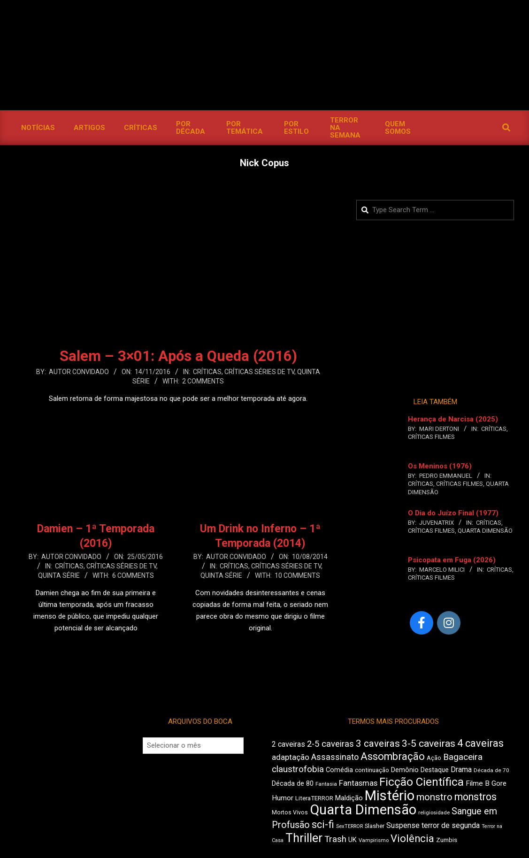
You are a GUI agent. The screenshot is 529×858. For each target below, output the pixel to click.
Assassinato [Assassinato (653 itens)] (335, 757)
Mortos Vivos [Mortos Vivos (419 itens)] (290, 812)
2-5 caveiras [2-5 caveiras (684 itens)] (330, 744)
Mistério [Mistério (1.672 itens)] (389, 796)
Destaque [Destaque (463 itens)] (435, 770)
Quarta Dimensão (485, 530)
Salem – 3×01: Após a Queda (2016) (178, 356)
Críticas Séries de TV (259, 371)
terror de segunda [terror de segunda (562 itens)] (451, 825)
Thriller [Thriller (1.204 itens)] (303, 838)
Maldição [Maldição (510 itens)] (349, 798)
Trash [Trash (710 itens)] (335, 839)
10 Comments (297, 575)
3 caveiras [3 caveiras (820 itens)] (378, 743)
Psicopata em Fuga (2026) (452, 560)
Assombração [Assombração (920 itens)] (392, 756)
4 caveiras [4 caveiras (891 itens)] (480, 743)
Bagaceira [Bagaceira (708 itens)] (463, 757)
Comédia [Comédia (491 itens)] (339, 770)
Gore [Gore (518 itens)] (498, 783)
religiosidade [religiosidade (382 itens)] (434, 813)
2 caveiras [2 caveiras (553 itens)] (288, 744)
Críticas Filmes (431, 436)
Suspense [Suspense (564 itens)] (403, 825)
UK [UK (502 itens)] (352, 839)
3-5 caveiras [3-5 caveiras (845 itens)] (428, 743)
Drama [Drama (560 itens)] (461, 769)
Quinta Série (59, 575)
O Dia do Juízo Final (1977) (453, 513)
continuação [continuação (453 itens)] (372, 770)
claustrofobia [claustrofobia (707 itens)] (298, 769)
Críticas (207, 371)
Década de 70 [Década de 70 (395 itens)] (491, 770)
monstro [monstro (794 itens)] (434, 797)
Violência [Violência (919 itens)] (412, 838)
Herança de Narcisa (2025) (453, 419)
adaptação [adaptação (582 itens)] (290, 757)
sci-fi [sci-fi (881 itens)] (323, 824)
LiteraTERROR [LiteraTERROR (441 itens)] (314, 798)
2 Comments (203, 381)
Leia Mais (178, 417)
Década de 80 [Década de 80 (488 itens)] (293, 784)
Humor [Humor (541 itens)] (282, 798)
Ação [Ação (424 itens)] (434, 757)
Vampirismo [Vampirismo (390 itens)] (374, 840)
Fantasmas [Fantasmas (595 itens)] (358, 783)
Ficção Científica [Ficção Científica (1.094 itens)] (421, 782)
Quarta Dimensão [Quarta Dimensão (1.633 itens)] (363, 810)
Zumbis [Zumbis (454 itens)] (446, 839)
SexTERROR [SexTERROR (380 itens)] (349, 826)
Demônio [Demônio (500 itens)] (405, 770)
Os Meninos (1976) (440, 466)
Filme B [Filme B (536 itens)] (478, 783)
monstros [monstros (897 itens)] (475, 797)
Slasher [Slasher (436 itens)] (374, 825)
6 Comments (133, 575)
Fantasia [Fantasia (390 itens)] (326, 784)
